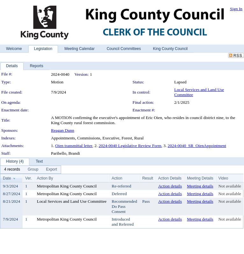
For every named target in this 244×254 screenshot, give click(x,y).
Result (147, 178)
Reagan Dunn (62, 130)
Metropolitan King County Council (67, 186)
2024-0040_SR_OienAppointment (197, 145)
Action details (170, 186)
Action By (45, 178)
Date (7, 178)
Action (117, 178)
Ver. (28, 178)
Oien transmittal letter (73, 145)
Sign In (236, 8)
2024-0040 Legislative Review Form (130, 145)
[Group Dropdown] (33, 169)
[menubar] (30, 170)
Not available (230, 186)
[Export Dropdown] (51, 169)
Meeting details (200, 186)
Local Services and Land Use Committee (72, 201)
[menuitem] (12, 169)
